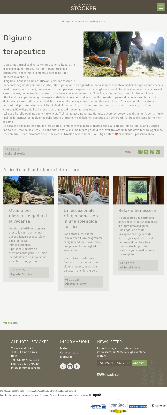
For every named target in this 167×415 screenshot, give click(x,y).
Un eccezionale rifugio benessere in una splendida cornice (82, 219)
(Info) (127, 363)
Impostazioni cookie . (19, 395)
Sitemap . (44, 395)
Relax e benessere (137, 210)
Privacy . (35, 395)
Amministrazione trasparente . (65, 395)
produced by (91, 395)
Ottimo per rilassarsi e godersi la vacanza (28, 216)
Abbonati (139, 363)
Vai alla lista (10, 323)
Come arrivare (69, 352)
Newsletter (109, 342)
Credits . (4, 395)
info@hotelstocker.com (26, 368)
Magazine (79, 21)
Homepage (67, 21)
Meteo (64, 348)
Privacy (123, 363)
